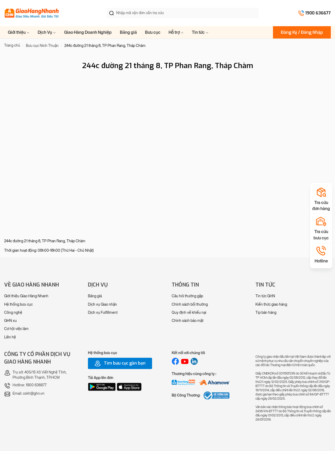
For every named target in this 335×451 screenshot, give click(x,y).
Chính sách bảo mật (187, 320)
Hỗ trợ (176, 32)
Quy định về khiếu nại (189, 312)
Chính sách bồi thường (190, 304)
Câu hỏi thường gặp (187, 296)
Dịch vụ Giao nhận (102, 304)
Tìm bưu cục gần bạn (120, 363)
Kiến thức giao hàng (271, 304)
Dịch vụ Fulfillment (103, 312)
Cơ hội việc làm (16, 329)
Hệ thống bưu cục (18, 304)
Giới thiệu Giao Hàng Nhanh (26, 296)
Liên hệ (10, 337)
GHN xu (10, 320)
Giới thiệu (19, 32)
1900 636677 (318, 13)
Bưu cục (152, 32)
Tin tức (200, 32)
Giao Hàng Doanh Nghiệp (88, 32)
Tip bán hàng (265, 312)
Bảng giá (128, 32)
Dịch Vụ (47, 32)
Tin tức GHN (265, 296)
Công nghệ (13, 312)
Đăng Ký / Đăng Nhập (302, 32)
